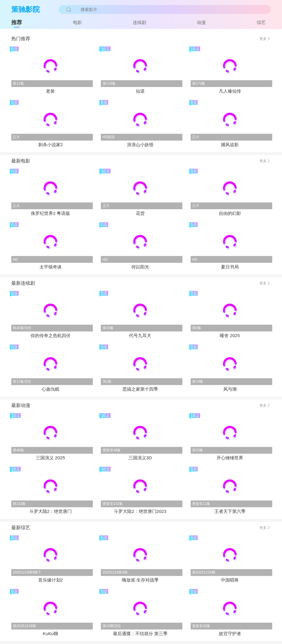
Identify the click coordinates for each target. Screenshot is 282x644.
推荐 (16, 22)
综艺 (261, 22)
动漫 (201, 22)
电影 (77, 22)
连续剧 (139, 22)
